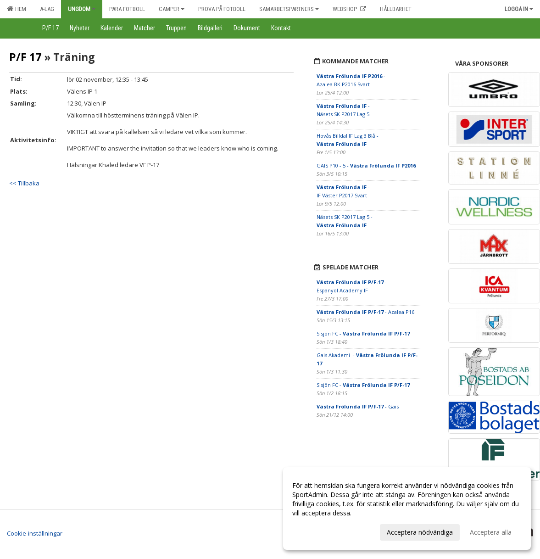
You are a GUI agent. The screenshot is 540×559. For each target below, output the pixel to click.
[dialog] (407, 508)
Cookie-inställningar (34, 533)
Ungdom (81, 9)
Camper (171, 9)
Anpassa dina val (317, 531)
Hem (16, 8)
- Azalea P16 (365, 311)
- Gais (358, 406)
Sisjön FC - (363, 333)
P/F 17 (25, 57)
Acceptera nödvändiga (420, 532)
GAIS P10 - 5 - (366, 165)
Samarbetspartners (289, 9)
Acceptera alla (491, 532)
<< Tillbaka (24, 183)
